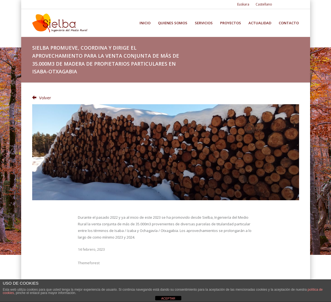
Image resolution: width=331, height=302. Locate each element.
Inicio (145, 23)
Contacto (289, 23)
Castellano (264, 4)
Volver (41, 97)
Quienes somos (172, 23)
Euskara (243, 4)
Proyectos (230, 23)
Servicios (204, 23)
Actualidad (259, 23)
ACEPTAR (168, 298)
